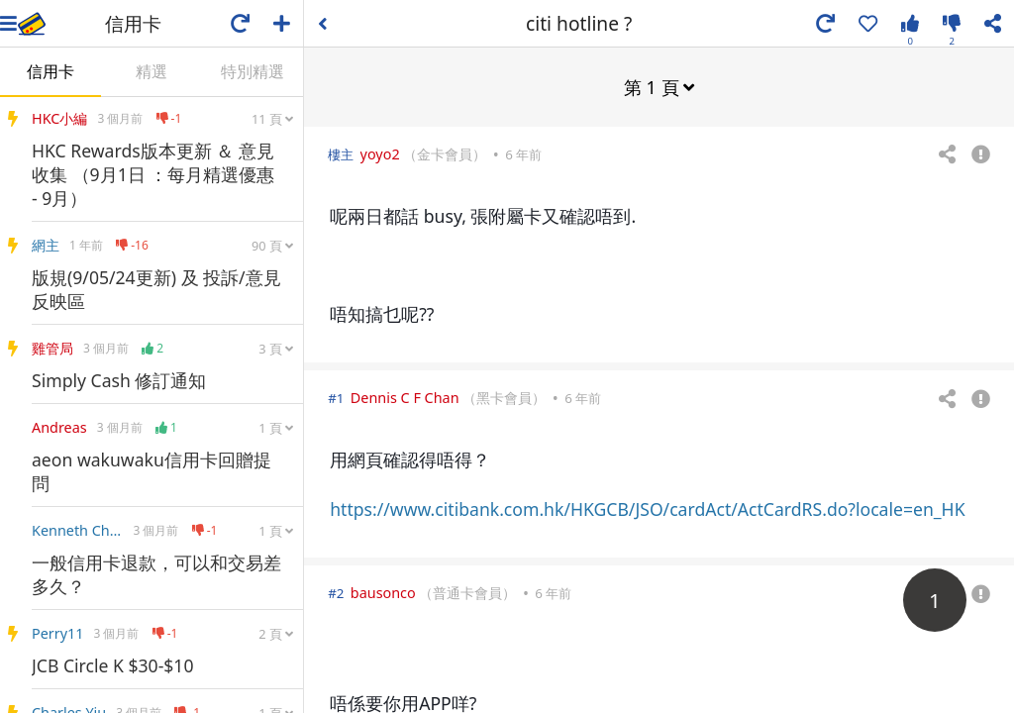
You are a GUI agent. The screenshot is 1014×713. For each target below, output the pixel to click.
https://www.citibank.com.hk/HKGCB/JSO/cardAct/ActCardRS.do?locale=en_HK (647, 508)
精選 (151, 71)
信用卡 (50, 71)
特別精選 (252, 71)
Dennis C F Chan (405, 396)
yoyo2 (380, 153)
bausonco (383, 591)
